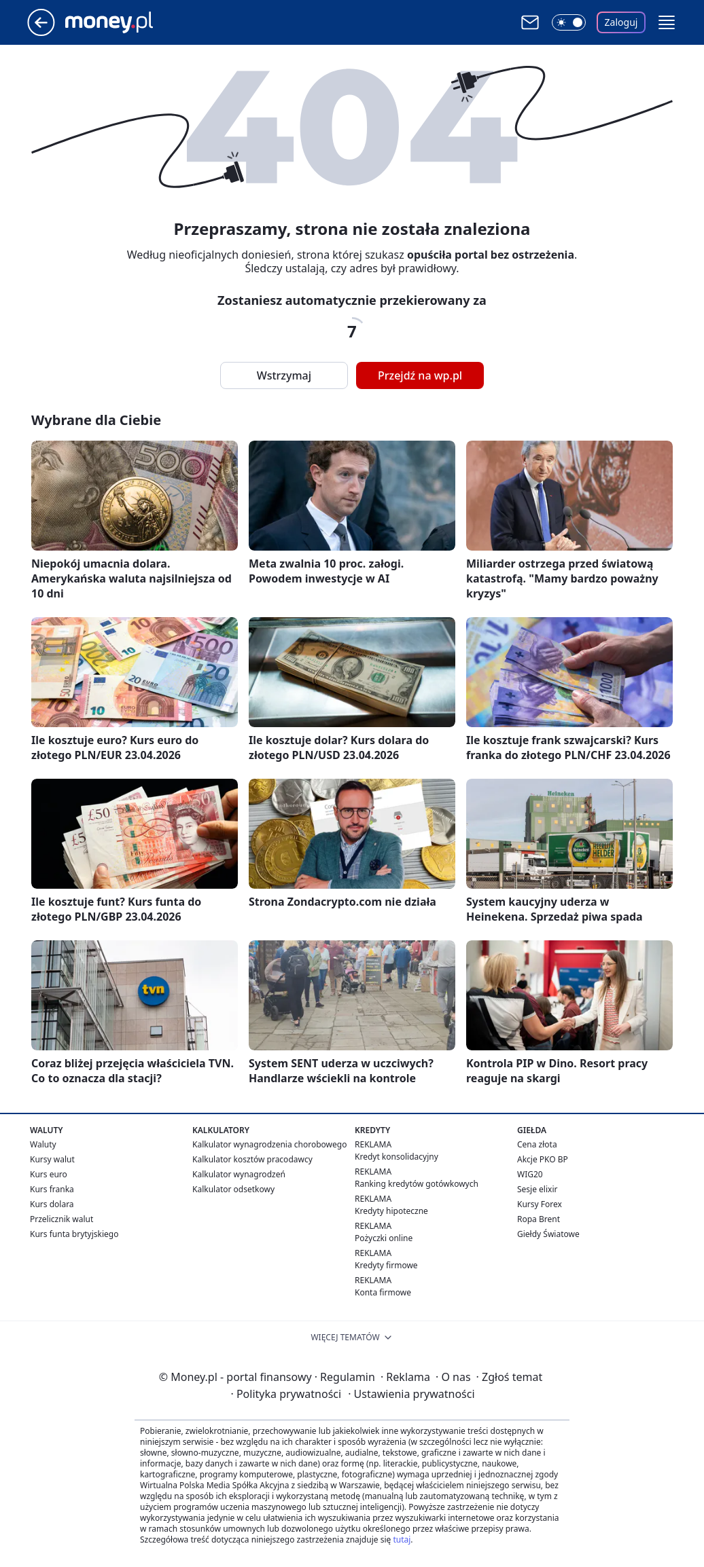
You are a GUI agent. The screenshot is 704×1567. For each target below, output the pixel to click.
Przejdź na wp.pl (420, 375)
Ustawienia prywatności (411, 1393)
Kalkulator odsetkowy (233, 1189)
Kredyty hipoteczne (391, 1211)
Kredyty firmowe (386, 1265)
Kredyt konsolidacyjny (396, 1156)
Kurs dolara (52, 1204)
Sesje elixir (537, 1189)
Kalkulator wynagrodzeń (238, 1174)
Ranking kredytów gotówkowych (416, 1184)
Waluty (43, 1144)
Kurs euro (48, 1174)
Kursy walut (52, 1159)
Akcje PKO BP (542, 1159)
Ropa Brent (538, 1219)
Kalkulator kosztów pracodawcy (252, 1159)
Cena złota (537, 1144)
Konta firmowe (383, 1292)
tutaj (401, 1539)
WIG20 (530, 1174)
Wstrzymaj (284, 375)
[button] (666, 22)
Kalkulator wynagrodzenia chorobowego (269, 1144)
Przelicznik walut (61, 1219)
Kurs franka (52, 1189)
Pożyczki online (383, 1238)
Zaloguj (621, 22)
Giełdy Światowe (548, 1234)
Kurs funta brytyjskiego (74, 1234)
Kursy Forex (539, 1204)
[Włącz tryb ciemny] (569, 22)
